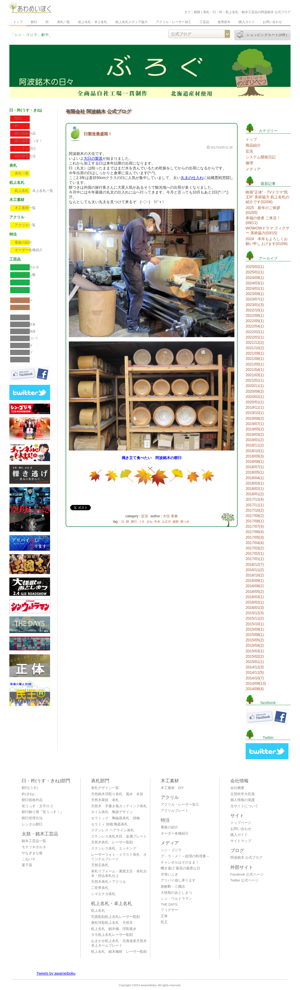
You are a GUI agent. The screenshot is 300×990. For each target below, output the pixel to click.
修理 (249, 163)
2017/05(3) (255, 537)
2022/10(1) (255, 310)
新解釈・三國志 (173, 886)
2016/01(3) (255, 607)
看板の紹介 (23, 242)
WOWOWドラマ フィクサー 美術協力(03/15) (267, 230)
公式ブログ (22, 359)
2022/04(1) (255, 326)
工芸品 (204, 22)
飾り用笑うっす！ (29, 141)
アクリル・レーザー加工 (173, 22)
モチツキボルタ (27, 267)
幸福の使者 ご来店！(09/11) (263, 220)
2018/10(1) (255, 451)
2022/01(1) (255, 337)
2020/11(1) (255, 386)
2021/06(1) (255, 358)
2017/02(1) (255, 553)
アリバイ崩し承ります (178, 880)
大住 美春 (170, 516)
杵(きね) (28, 794)
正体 (164, 916)
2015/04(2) (255, 645)
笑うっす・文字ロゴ (37, 806)
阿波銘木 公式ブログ (246, 857)
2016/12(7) (255, 564)
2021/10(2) (255, 348)
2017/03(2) (255, 548)
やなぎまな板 (25, 275)
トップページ (240, 823)
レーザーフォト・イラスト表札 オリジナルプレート (119, 857)
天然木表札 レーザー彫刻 (112, 842)
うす (142, 521)
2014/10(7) (255, 678)
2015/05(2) (255, 640)
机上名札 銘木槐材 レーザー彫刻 (119, 952)
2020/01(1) (255, 402)
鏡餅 (176, 521)
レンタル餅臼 (25, 149)
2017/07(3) (255, 526)
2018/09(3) (255, 456)
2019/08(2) (255, 418)
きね (149, 521)
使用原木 (224, 22)
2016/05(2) (255, 591)
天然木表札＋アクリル (108, 882)
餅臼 (34, 22)
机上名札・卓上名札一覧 (34, 191)
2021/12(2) (255, 342)
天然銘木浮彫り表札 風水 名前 (117, 794)
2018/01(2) (255, 494)
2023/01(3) (255, 305)
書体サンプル (23, 300)
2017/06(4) (255, 532)
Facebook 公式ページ (247, 874)
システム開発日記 (261, 157)
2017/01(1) (255, 559)
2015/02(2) (255, 656)
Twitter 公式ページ (244, 880)
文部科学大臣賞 (25, 324)
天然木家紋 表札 (105, 800)
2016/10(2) (255, 575)
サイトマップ (23, 352)
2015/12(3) (255, 613)
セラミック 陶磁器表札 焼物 (115, 818)
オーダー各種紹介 (29, 250)
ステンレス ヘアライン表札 (112, 830)
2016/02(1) (255, 602)
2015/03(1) (255, 651)
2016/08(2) (255, 586)
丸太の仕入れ (192, 178)
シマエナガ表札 (103, 894)
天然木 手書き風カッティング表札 (119, 806)
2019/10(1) (255, 413)
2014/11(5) (255, 672)
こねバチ (22, 282)
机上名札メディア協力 (131, 22)
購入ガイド (247, 22)
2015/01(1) (255, 662)
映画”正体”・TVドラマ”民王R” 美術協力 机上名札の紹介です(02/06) (267, 197)
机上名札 (98, 911)
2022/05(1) (255, 321)
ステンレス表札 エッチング (113, 848)
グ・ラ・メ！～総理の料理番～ (185, 856)
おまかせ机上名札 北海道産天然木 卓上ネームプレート (120, 943)
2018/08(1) (255, 461)
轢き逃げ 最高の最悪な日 (180, 868)
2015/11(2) (255, 618)
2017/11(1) (255, 505)
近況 (144, 516)
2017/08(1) (255, 521)
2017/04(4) (255, 543)
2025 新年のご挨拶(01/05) (263, 210)
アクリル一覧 (25, 225)
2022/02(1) (255, 332)
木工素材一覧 (25, 208)
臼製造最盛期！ (98, 134)
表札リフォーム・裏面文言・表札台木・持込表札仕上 (119, 873)
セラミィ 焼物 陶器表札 (109, 824)
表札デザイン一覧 (105, 788)
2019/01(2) (255, 440)
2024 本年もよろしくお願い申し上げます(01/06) (267, 241)
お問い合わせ (272, 22)
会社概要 (21, 317)
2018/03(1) (255, 483)
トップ (18, 22)
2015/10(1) (255, 624)
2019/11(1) (255, 407)
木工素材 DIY (172, 788)
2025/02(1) (255, 267)
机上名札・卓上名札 (92, 22)
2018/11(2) (255, 445)
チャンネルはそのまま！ (180, 862)
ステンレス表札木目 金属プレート (119, 836)
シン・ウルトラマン (176, 898)
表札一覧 (63, 22)
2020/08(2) (255, 391)
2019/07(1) (255, 424)
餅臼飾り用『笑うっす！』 (42, 812)
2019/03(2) (255, 434)
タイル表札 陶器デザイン (112, 812)
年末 (157, 521)
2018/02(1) (255, 488)
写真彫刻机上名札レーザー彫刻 (115, 917)
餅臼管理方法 (25, 156)
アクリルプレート (175, 811)
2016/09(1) (255, 580)
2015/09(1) (255, 629)
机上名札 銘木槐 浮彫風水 (113, 929)
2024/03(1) (255, 283)
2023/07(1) (255, 299)
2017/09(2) (255, 515)
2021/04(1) (255, 369)
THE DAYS (169, 904)
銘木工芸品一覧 (34, 841)
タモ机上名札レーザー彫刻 (112, 935)
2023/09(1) (255, 294)
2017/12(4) (255, 499)
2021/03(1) (255, 375)
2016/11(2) (255, 570)
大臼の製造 (93, 158)
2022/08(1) (255, 315)
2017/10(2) (255, 510)
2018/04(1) (255, 478)
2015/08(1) (255, 634)
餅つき (185, 521)
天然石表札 (99, 865)
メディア (253, 169)
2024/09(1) (255, 278)
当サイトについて (26, 338)
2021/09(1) (255, 353)
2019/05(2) (255, 429)
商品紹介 (253, 145)
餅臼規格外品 (25, 133)
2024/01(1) (255, 288)
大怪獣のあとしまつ (176, 893)
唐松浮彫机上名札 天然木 (112, 923)
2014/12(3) (255, 667)
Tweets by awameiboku (56, 973)
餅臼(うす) (30, 788)
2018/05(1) (255, 472)
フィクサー (169, 910)
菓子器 (20, 290)
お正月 (166, 521)
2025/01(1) (255, 272)
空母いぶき (169, 874)
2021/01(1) (255, 380)
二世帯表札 (99, 888)
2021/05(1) (255, 364)
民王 (164, 922)
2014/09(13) (256, 683)
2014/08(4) (255, 689)
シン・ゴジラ (171, 850)
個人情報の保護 (25, 331)
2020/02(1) (255, 396)
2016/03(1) (255, 597)
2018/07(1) (255, 467)
